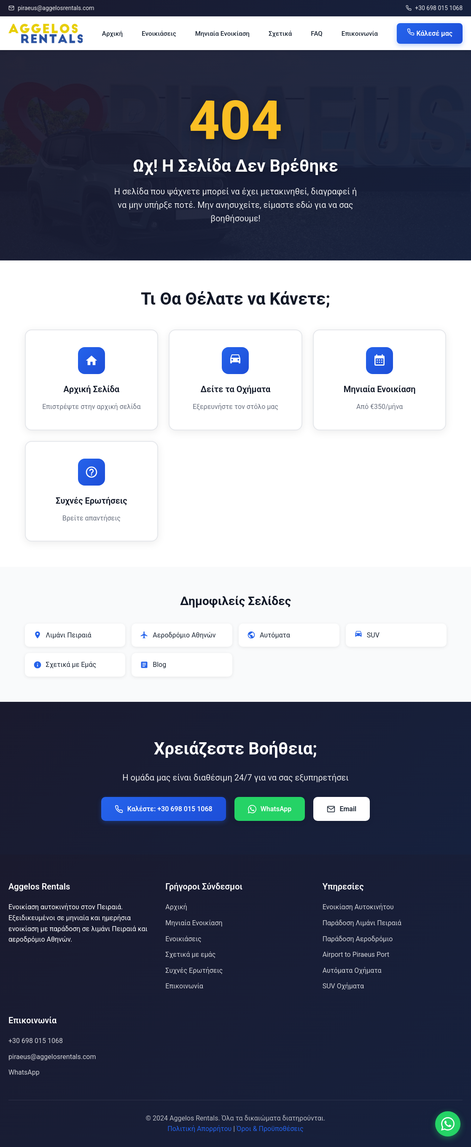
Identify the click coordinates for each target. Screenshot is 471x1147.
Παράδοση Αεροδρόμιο (358, 939)
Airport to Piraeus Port (356, 954)
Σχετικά (280, 33)
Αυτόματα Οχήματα (352, 970)
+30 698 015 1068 (434, 8)
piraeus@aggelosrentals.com (51, 8)
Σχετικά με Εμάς (65, 665)
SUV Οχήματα (343, 986)
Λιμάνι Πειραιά (62, 635)
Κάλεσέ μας (429, 32)
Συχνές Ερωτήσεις (194, 970)
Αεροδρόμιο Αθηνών (177, 635)
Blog (153, 665)
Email (341, 809)
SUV (366, 635)
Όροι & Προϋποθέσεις (270, 1129)
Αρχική (112, 33)
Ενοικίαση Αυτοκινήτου (358, 907)
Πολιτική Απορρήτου (199, 1129)
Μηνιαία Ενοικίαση (222, 33)
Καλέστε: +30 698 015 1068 (164, 809)
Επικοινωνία (360, 33)
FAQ (316, 33)
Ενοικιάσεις (159, 33)
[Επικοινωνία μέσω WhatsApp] (447, 1123)
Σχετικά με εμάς (190, 954)
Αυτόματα (268, 635)
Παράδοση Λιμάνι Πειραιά (362, 923)
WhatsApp (270, 809)
